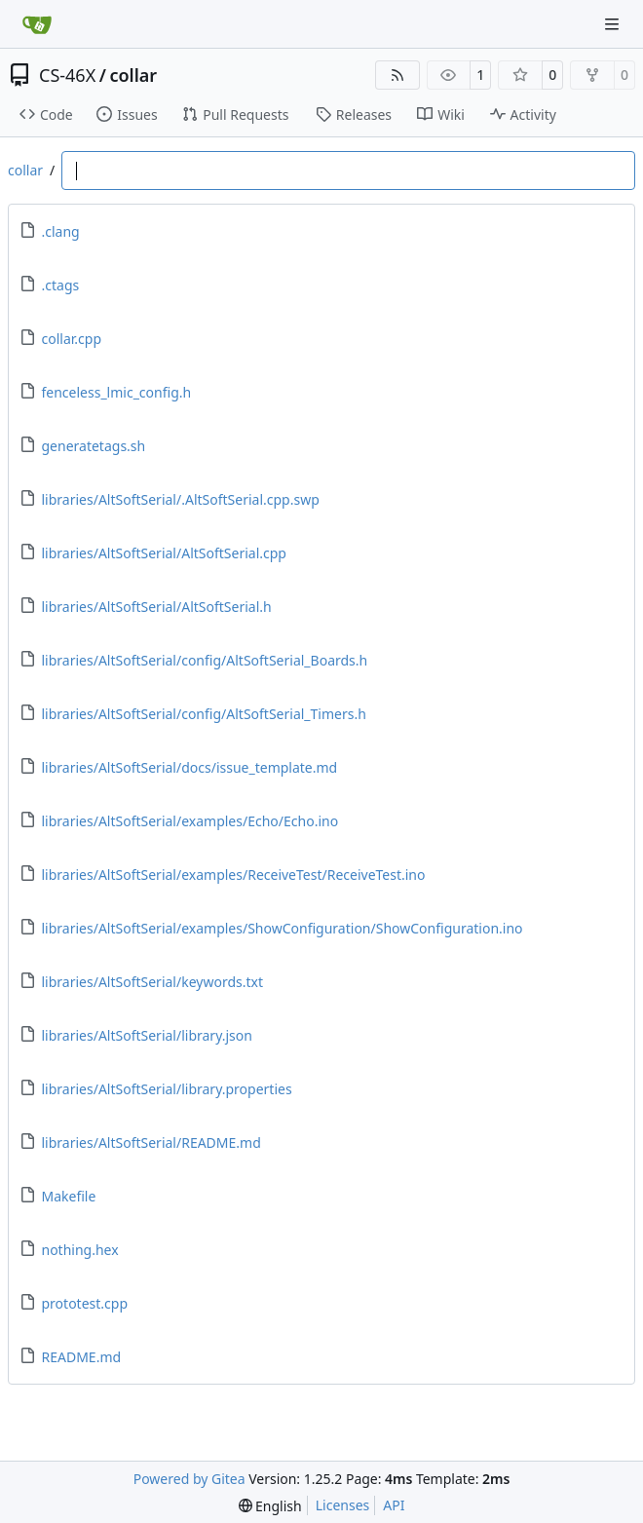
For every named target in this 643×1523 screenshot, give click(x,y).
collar (133, 75)
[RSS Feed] (397, 75)
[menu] (270, 1506)
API (393, 1505)
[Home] (37, 24)
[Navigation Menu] (613, 24)
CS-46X (67, 75)
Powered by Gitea (189, 1478)
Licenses (343, 1505)
